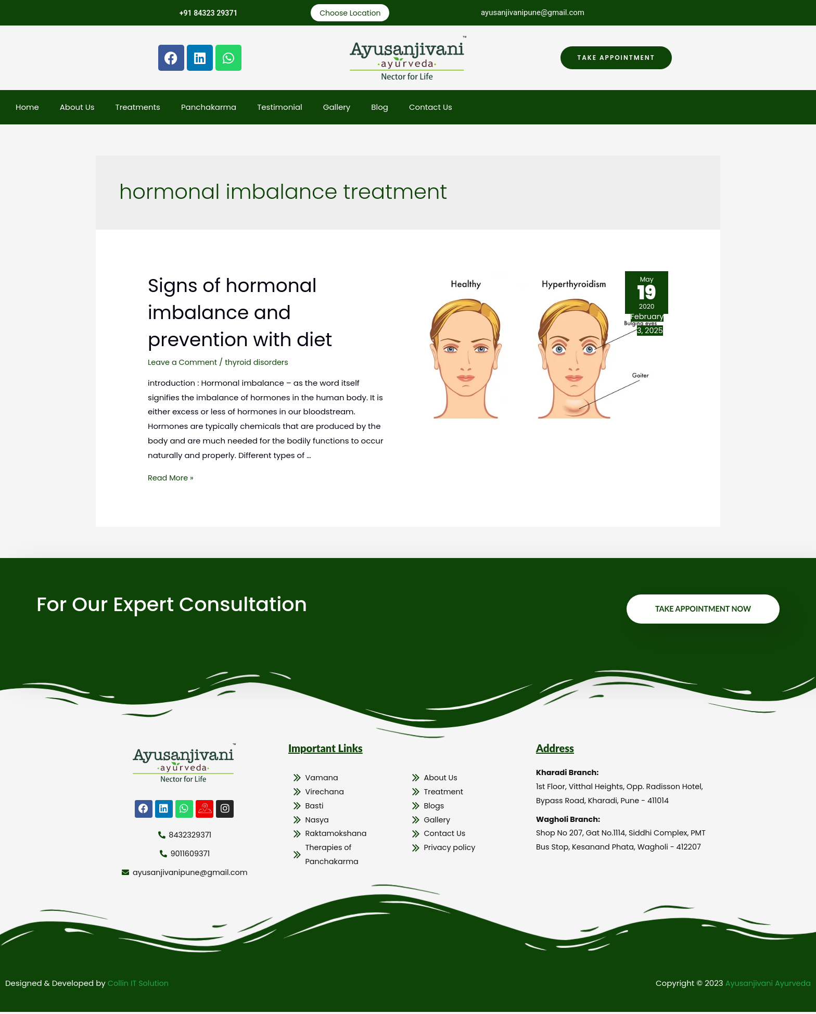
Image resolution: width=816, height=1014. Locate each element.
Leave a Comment (184, 363)
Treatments (138, 108)
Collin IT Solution (139, 985)
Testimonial (279, 108)
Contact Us (430, 108)
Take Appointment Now (701, 610)
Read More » (171, 478)
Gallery (337, 108)
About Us (77, 108)
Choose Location (349, 13)
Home (27, 108)
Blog (379, 108)
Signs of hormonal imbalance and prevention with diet (251, 312)
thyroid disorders (260, 363)
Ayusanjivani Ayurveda (766, 985)
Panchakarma (208, 108)
